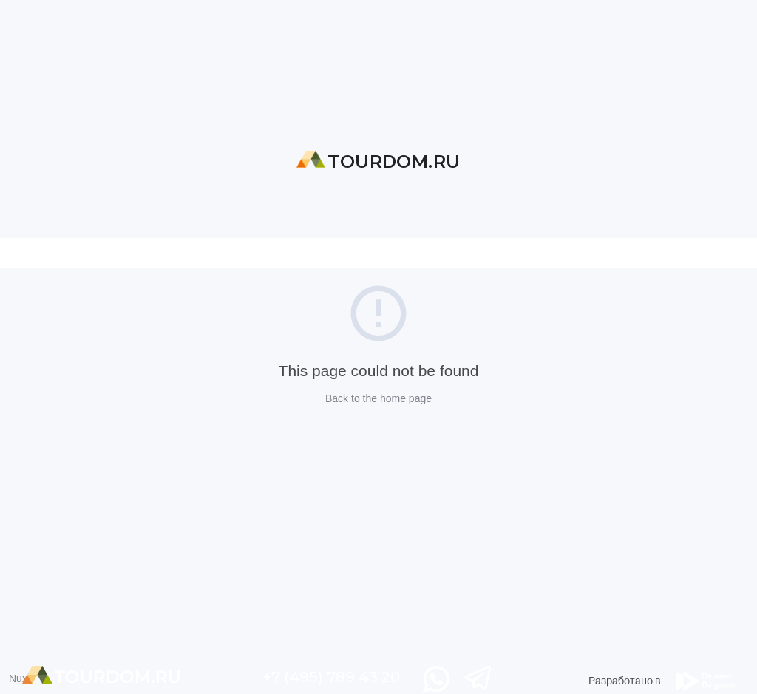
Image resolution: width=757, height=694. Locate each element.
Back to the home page (378, 398)
